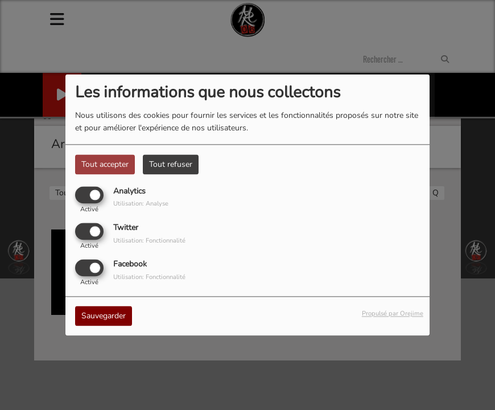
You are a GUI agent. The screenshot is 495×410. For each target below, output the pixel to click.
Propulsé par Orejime (392, 314)
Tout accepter (105, 164)
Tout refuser (170, 164)
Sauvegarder (103, 316)
